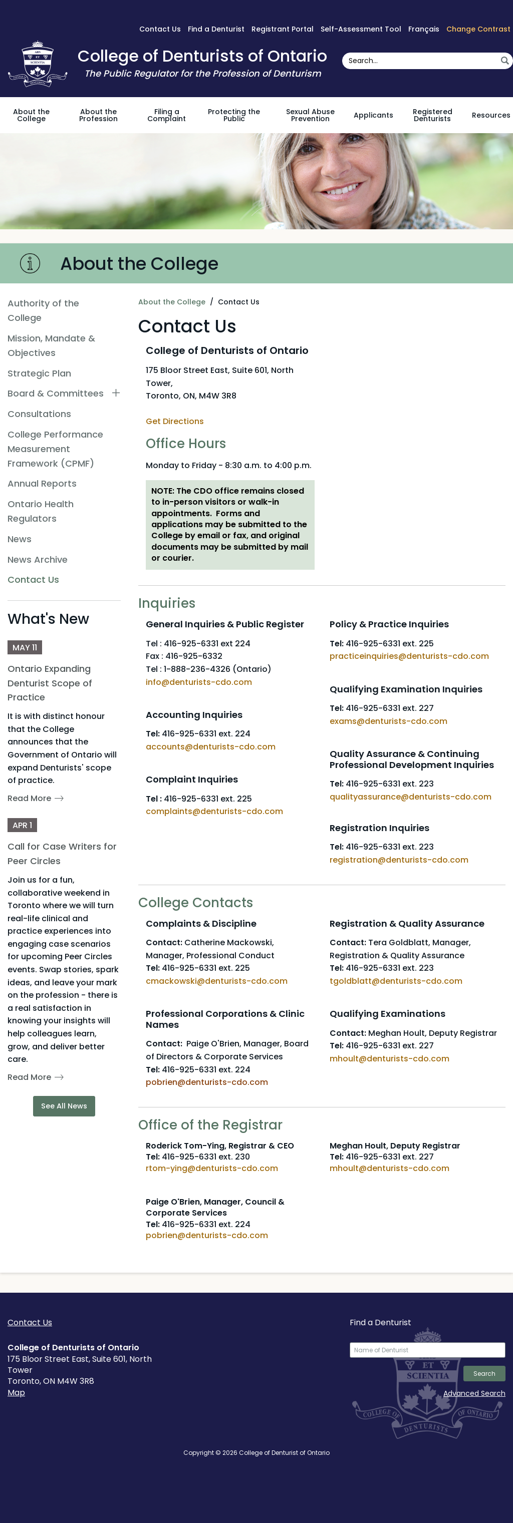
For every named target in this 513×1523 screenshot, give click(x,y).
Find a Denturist (216, 29)
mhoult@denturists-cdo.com (389, 1058)
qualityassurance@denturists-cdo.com (410, 797)
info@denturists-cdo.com (199, 682)
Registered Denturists (432, 115)
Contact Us (160, 29)
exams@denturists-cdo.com (388, 721)
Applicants (373, 115)
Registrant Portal (282, 29)
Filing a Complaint (166, 115)
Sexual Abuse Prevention (310, 115)
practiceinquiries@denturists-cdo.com (409, 656)
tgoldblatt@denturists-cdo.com (396, 981)
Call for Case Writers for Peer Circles (62, 853)
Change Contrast (478, 29)
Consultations (39, 414)
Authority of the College (43, 310)
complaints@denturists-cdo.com (214, 811)
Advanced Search (474, 1393)
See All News (64, 1106)
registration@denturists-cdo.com (400, 860)
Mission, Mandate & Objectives (51, 345)
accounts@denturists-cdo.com (211, 746)
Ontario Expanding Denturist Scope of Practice (50, 683)
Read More (29, 798)
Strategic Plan (39, 373)
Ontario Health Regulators (41, 511)
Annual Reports (42, 483)
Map (16, 1392)
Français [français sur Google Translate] (423, 29)
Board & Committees (56, 393)
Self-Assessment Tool (361, 29)
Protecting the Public (234, 115)
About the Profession (98, 115)
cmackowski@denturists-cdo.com (217, 981)
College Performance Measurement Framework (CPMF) (55, 449)
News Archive (38, 559)
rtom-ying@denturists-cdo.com (212, 1168)
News (20, 539)
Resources (491, 115)
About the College (31, 115)
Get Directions (175, 421)
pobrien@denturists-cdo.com (207, 1235)
